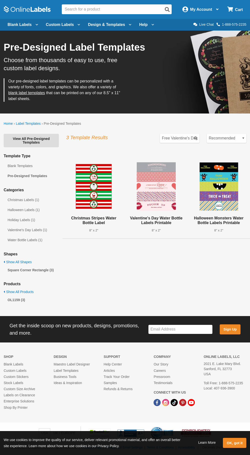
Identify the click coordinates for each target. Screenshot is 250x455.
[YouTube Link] (191, 402)
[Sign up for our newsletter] (180, 329)
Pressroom (162, 377)
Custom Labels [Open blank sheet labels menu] (63, 25)
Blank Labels (13, 364)
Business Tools (65, 377)
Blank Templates (20, 166)
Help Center (113, 364)
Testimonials (163, 383)
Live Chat (203, 24)
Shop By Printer (16, 408)
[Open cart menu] (235, 9)
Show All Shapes (18, 262)
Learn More (207, 442)
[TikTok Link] (175, 402)
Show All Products (19, 292)
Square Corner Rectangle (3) (31, 270)
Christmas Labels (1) (23, 200)
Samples (110, 383)
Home (8, 123)
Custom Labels (15, 371)
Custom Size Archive (19, 389)
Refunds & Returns (118, 389)
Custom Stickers (16, 377)
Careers (160, 371)
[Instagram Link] (166, 402)
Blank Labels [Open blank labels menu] (23, 25)
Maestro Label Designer (72, 364)
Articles (109, 371)
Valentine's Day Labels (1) (27, 230)
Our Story (161, 364)
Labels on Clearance (19, 395)
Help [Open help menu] (146, 25)
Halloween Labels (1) (24, 210)
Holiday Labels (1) (21, 220)
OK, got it (235, 443)
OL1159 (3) (16, 300)
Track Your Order (117, 377)
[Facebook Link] (158, 402)
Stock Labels (13, 383)
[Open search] (167, 9)
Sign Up (230, 329)
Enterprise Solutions (19, 401)
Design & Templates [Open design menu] (109, 25)
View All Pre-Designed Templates (31, 140)
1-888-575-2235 (231, 24)
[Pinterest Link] (183, 402)
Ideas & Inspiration (68, 383)
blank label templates (26, 93)
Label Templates (28, 123)
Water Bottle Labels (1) (25, 240)
